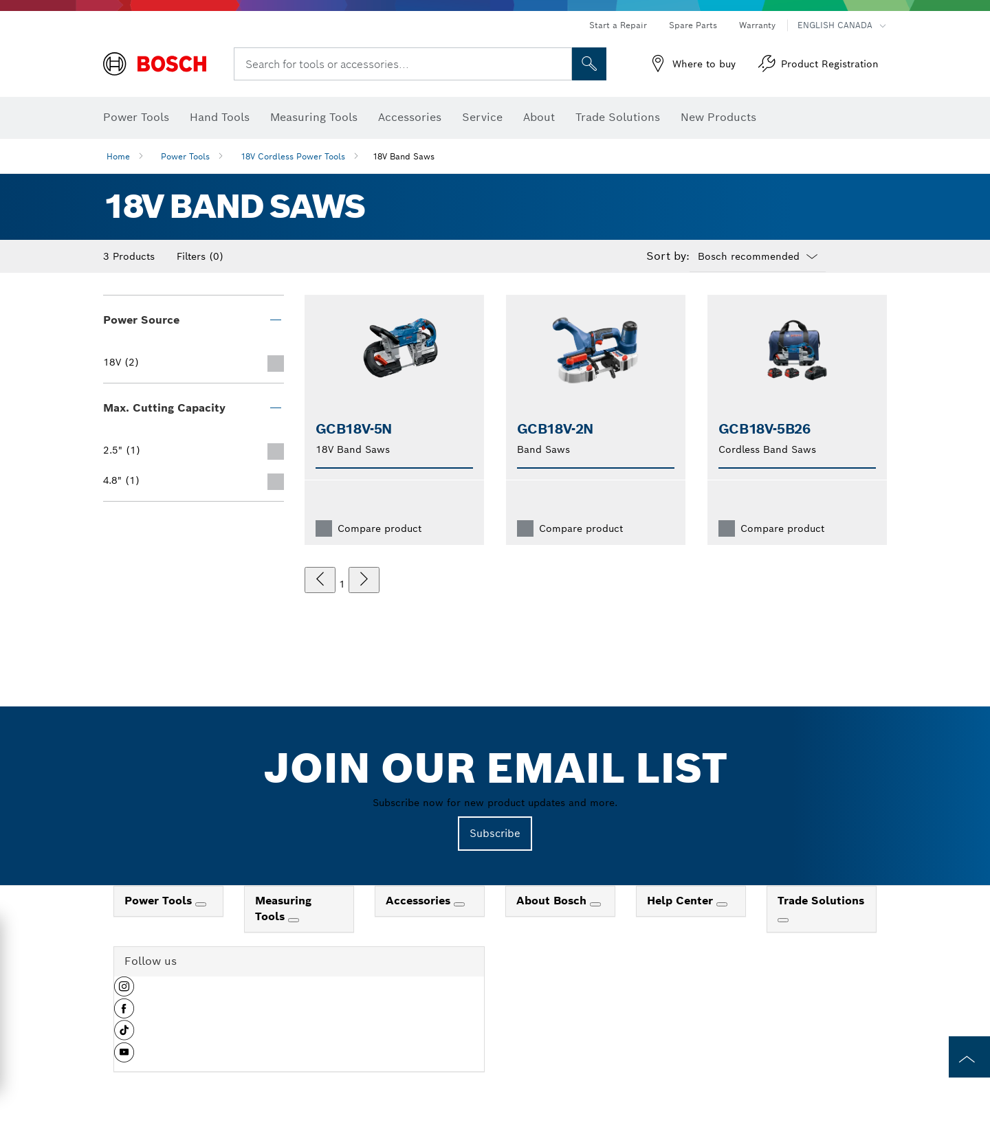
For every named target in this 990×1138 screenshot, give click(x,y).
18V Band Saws (403, 156)
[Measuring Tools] (293, 920)
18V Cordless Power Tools (293, 156)
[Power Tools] (200, 904)
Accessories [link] (420, 900)
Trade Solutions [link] (821, 900)
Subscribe (495, 833)
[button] (124, 991)
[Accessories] (459, 904)
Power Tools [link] (159, 900)
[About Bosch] (595, 904)
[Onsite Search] (589, 63)
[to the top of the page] (969, 1057)
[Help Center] (721, 904)
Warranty (757, 25)
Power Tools (185, 156)
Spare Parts (693, 25)
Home (118, 156)
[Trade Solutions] (783, 920)
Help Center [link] (681, 900)
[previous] (320, 580)
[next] (364, 580)
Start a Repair (618, 25)
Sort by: (668, 256)
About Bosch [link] (553, 900)
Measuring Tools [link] (283, 908)
